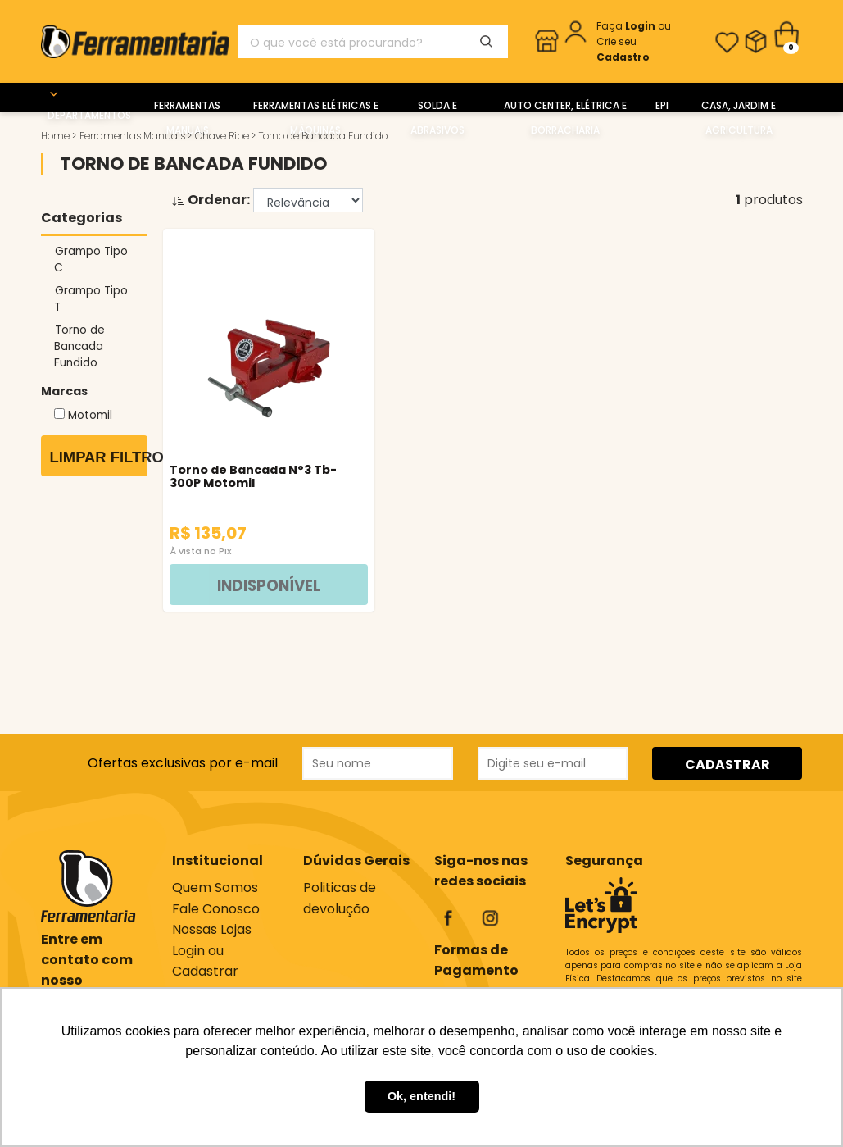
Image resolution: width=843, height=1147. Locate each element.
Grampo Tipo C (91, 259)
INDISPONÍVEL (241, 585)
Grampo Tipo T (91, 299)
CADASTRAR (727, 763)
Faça (627, 26)
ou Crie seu (633, 41)
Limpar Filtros (98, 457)
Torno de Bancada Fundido (80, 346)
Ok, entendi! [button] (421, 1096)
